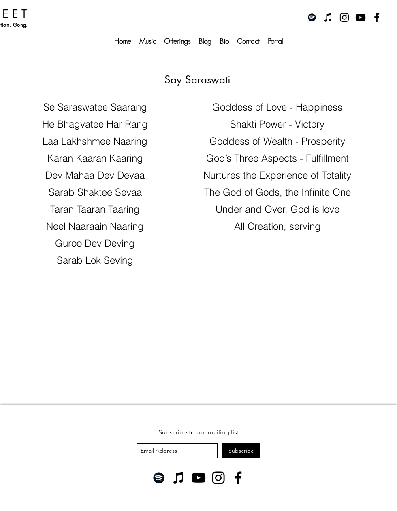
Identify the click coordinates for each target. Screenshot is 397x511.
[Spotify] (312, 17)
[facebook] (377, 17)
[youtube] (360, 17)
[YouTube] (198, 477)
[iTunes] (328, 17)
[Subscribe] (241, 450)
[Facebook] (238, 477)
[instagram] (344, 17)
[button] (177, 41)
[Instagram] (218, 477)
